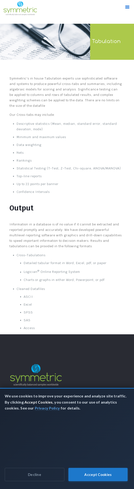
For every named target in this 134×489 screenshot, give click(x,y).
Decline (34, 474)
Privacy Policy (47, 408)
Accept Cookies (98, 474)
